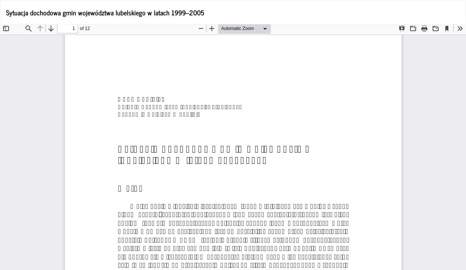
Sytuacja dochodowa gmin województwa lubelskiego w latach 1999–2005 (105, 12)
